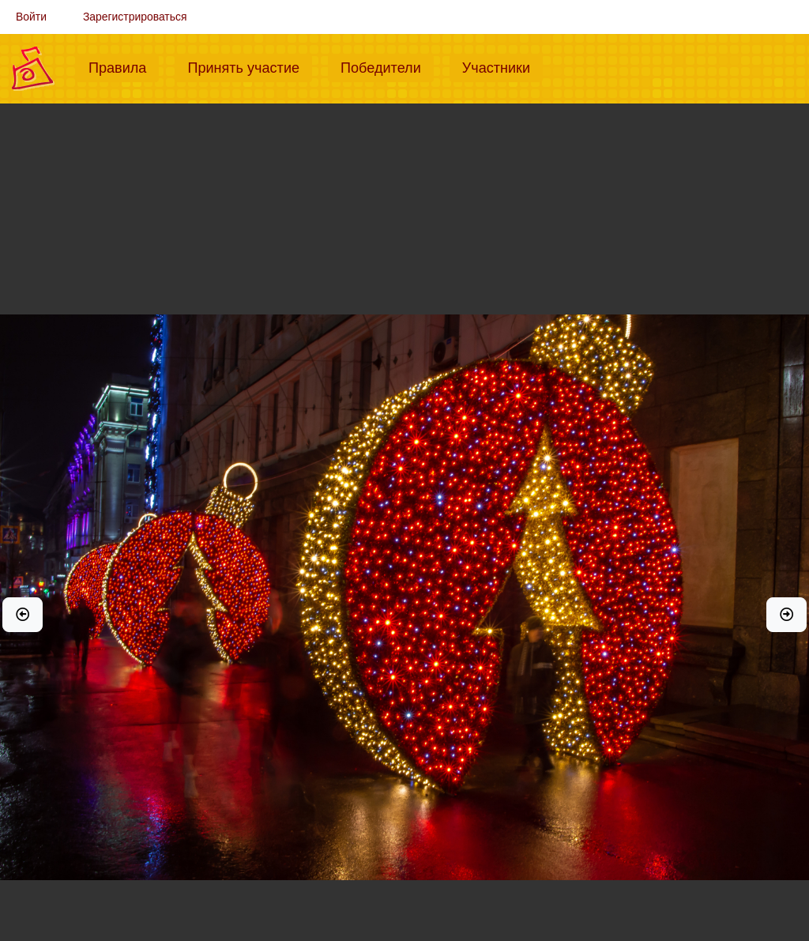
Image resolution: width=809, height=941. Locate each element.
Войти (31, 16)
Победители (387, 66)
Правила (123, 66)
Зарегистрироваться (135, 16)
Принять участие (249, 66)
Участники (502, 66)
